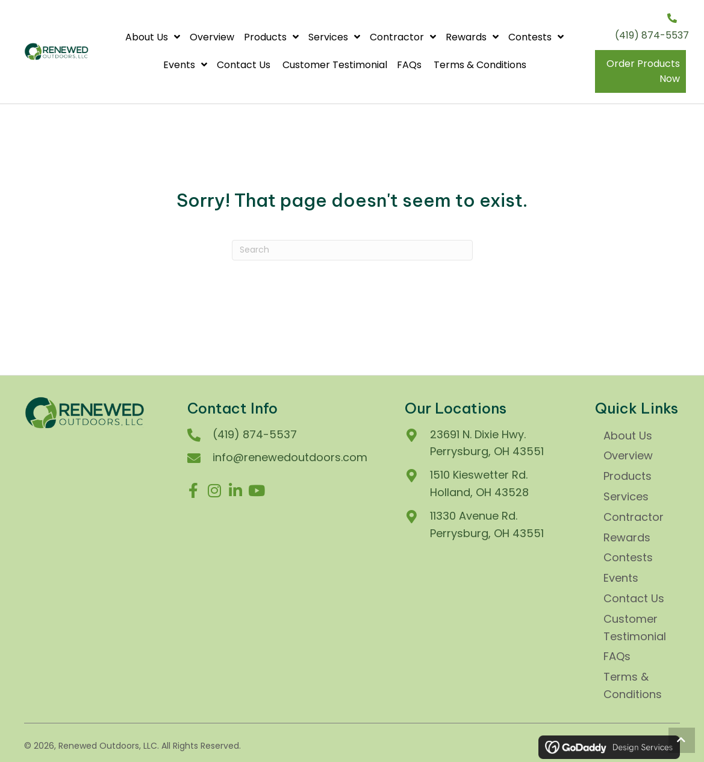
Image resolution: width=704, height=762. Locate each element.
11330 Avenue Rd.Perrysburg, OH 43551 (487, 524)
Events (620, 577)
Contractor (633, 516)
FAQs (618, 656)
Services (626, 496)
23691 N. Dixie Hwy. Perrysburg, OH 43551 (487, 443)
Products (627, 475)
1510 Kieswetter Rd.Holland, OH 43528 (479, 483)
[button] (193, 491)
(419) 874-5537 (652, 35)
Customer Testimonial (634, 627)
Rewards (626, 537)
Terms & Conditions (632, 685)
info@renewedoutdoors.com (290, 457)
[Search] (352, 250)
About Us (627, 435)
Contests (628, 557)
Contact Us (635, 598)
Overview (628, 455)
